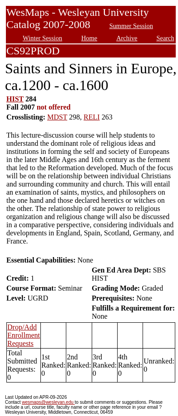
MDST (57, 117)
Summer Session (131, 25)
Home (89, 38)
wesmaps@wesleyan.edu (48, 402)
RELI (92, 117)
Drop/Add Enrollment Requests (23, 335)
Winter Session (42, 38)
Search (165, 38)
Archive (126, 38)
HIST (15, 99)
